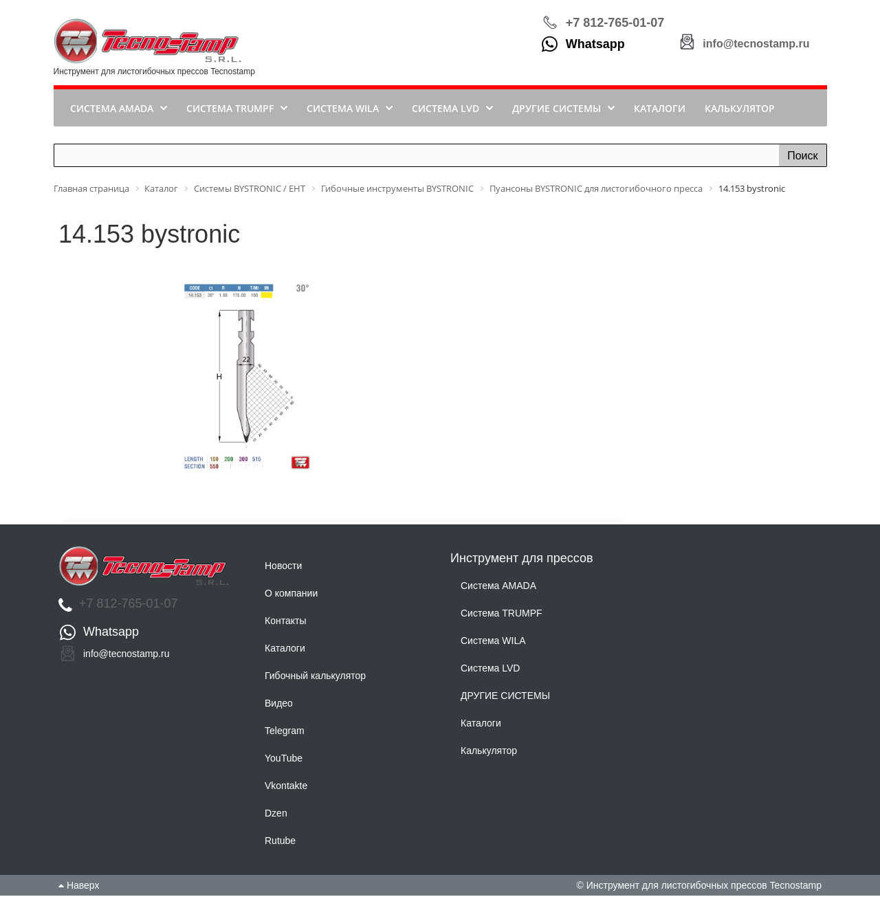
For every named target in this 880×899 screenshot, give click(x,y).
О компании (291, 596)
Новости (283, 569)
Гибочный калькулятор (315, 679)
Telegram (285, 734)
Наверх (78, 888)
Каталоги (285, 651)
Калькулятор (489, 754)
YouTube (283, 761)
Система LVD (490, 672)
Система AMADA (498, 589)
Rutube (280, 844)
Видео (279, 706)
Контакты (285, 624)
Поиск (802, 159)
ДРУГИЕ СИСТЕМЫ (505, 699)
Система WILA (493, 644)
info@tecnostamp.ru (756, 47)
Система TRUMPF (501, 617)
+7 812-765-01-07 (615, 24)
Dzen (276, 816)
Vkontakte (286, 789)
